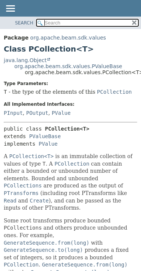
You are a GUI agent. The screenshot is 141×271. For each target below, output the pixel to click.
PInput (13, 113)
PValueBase (45, 136)
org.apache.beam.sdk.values (68, 38)
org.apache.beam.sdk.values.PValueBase (68, 66)
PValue (61, 113)
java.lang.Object (25, 60)
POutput (37, 113)
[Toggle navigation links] (10, 9)
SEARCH (24, 23)
